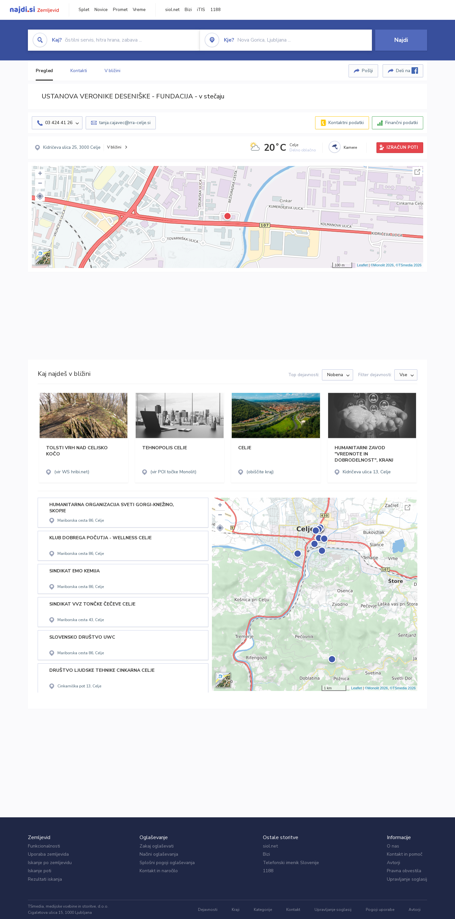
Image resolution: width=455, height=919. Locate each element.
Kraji (236, 909)
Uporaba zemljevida (48, 854)
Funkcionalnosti (44, 846)
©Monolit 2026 (382, 265)
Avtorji (393, 863)
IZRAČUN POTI (402, 147)
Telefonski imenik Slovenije (291, 863)
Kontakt (293, 909)
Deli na (407, 70)
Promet (120, 10)
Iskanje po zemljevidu (50, 863)
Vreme (139, 10)
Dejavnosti (207, 909)
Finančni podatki (401, 123)
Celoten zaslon (417, 172)
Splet (84, 10)
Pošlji (367, 71)
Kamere (350, 147)
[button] (40, 196)
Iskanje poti (39, 871)
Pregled (44, 71)
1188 (215, 10)
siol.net (172, 10)
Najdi (401, 40)
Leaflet (362, 265)
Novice (101, 10)
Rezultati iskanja (45, 879)
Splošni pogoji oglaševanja (167, 863)
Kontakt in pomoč (404, 854)
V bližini (112, 71)
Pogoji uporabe (380, 909)
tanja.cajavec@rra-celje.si (125, 123)
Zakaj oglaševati (157, 846)
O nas (393, 846)
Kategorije (263, 909)
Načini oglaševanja (159, 854)
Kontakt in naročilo (159, 871)
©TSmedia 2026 (409, 265)
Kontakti (78, 71)
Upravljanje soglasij (407, 879)
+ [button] (40, 174)
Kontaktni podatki (346, 123)
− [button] (40, 184)
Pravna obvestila (404, 871)
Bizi (188, 10)
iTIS (201, 10)
